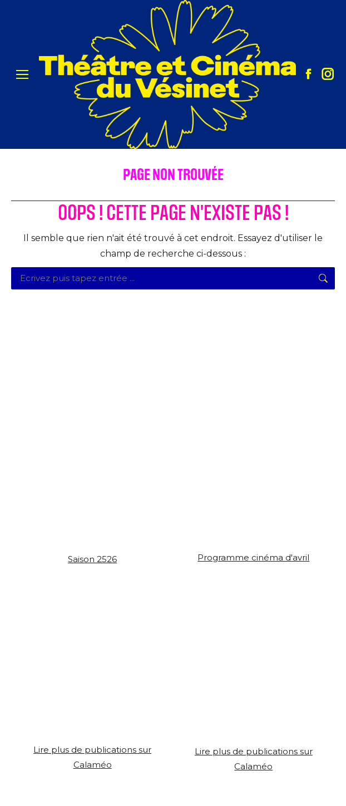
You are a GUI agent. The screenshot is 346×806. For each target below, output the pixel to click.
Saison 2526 (92, 559)
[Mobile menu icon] (22, 74)
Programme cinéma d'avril (253, 557)
